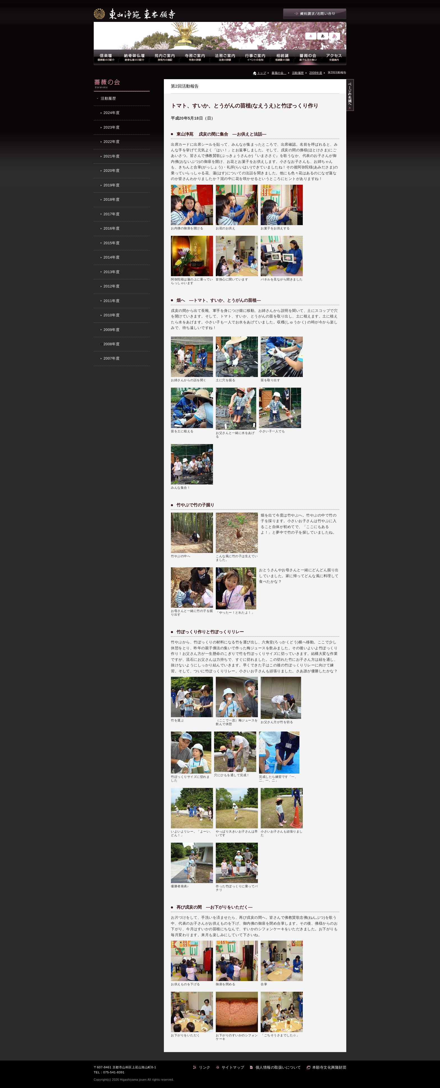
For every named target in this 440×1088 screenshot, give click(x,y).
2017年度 (112, 214)
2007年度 (112, 358)
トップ (261, 72)
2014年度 (112, 257)
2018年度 (112, 199)
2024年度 (112, 113)
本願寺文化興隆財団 (329, 1067)
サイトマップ (233, 1067)
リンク (204, 1067)
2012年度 (112, 286)
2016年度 (112, 228)
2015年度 (112, 243)
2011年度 (112, 301)
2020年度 (112, 170)
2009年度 (112, 330)
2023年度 (112, 127)
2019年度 (112, 185)
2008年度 (316, 72)
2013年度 (112, 272)
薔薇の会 (279, 72)
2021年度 (112, 156)
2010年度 (112, 315)
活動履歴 (298, 72)
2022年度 (112, 142)
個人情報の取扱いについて (278, 1067)
